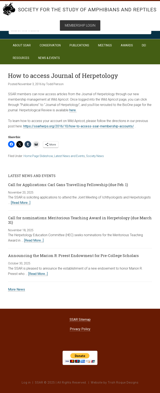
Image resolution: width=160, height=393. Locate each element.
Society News (95, 156)
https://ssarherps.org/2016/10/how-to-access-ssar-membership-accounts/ (78, 126)
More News (16, 289)
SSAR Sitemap (80, 319)
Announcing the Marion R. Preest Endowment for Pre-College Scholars (73, 255)
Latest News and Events (69, 156)
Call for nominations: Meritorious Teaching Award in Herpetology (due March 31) (80, 220)
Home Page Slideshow (38, 156)
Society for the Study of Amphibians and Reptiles (87, 10)
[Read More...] (20, 203)
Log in (26, 382)
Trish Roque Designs (123, 382)
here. (72, 110)
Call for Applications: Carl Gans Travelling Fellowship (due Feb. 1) (68, 184)
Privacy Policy (80, 329)
